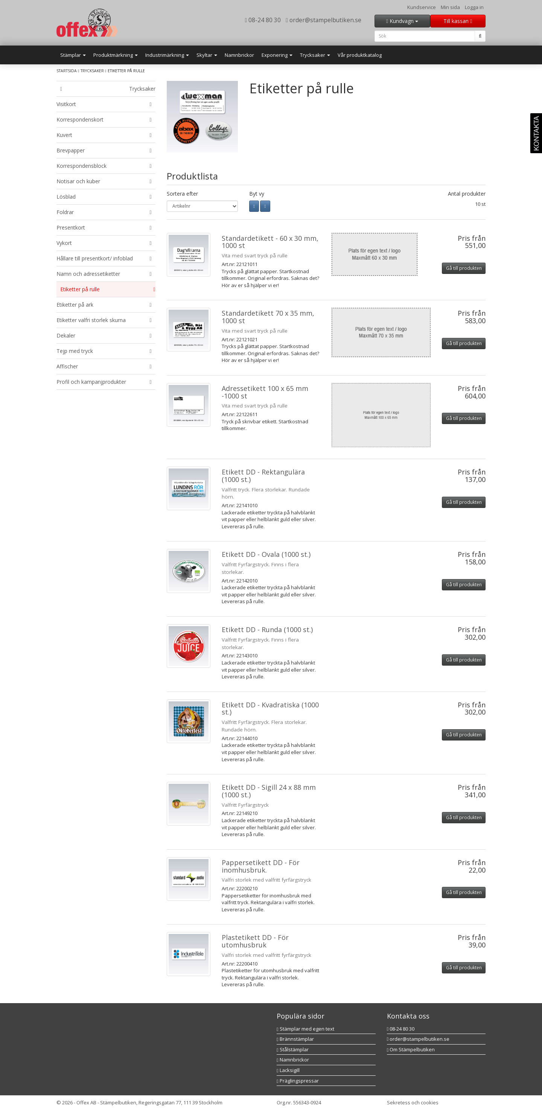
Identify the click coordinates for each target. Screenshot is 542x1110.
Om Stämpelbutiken (411, 1049)
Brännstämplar (295, 1038)
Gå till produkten (464, 268)
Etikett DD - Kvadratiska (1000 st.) (270, 708)
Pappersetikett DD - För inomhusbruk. (261, 866)
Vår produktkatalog (360, 55)
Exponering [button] (277, 55)
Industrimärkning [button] (167, 55)
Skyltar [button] (206, 55)
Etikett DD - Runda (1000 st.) (267, 629)
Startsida (66, 70)
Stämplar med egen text (305, 1028)
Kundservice (421, 7)
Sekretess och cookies (412, 1102)
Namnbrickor (239, 55)
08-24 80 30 (263, 20)
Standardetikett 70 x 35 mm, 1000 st (268, 317)
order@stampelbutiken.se (323, 20)
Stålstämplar (293, 1049)
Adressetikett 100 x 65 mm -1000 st (265, 392)
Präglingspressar (298, 1080)
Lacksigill (288, 1070)
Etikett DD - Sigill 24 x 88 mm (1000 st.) (269, 791)
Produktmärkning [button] (115, 55)
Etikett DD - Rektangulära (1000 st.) (263, 475)
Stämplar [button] (73, 55)
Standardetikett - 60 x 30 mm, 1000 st (270, 242)
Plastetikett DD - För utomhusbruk (255, 941)
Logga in (474, 7)
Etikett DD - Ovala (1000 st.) (266, 554)
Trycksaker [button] (315, 55)
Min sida (450, 7)
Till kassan (457, 20)
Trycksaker (92, 70)
